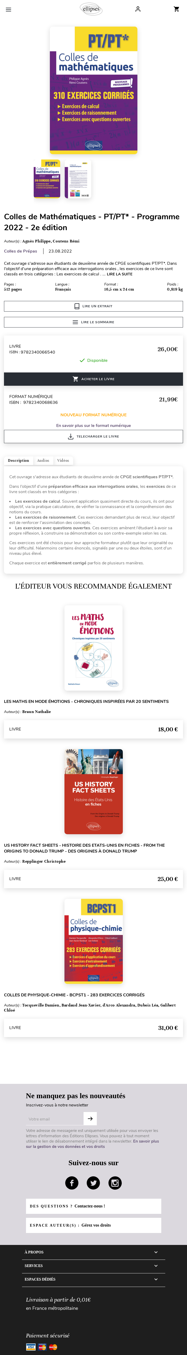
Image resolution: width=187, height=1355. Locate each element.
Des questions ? (67, 1206)
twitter (93, 1183)
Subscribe (90, 1118)
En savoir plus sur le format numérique (93, 426)
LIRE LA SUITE (119, 274)
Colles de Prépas (20, 251)
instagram (115, 1183)
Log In (138, 9)
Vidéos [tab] (63, 460)
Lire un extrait (93, 306)
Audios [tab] (43, 460)
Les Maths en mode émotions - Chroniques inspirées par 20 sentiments (86, 701)
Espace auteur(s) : (70, 1225)
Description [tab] (18, 460)
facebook (72, 1183)
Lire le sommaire (93, 322)
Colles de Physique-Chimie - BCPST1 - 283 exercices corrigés (74, 995)
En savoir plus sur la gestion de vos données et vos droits (92, 1144)
